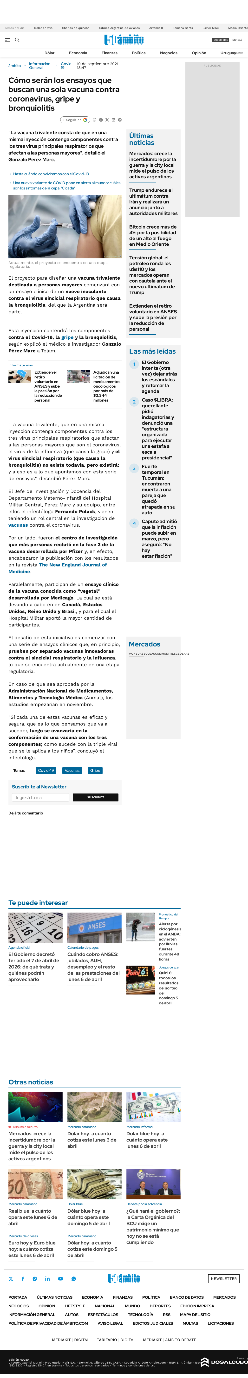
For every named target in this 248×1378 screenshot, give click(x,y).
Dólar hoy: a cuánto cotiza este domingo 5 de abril (92, 1249)
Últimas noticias (54, 1297)
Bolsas (149, 653)
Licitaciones (221, 1323)
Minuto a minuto (25, 1127)
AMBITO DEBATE (169, 1340)
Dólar (50, 52)
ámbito (14, 66)
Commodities (165, 653)
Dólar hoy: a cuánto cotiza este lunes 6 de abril (92, 1139)
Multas (190, 1323)
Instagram (35, 1279)
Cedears (182, 653)
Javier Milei (211, 28)
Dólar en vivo (43, 28)
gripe (67, 337)
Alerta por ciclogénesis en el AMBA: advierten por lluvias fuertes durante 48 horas (170, 941)
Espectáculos (103, 1314)
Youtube (60, 1279)
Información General (39, 66)
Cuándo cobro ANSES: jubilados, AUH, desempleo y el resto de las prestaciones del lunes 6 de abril (93, 966)
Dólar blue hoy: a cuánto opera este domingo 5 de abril (88, 1217)
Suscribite (95, 797)
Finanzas (109, 52)
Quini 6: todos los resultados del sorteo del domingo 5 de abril (168, 988)
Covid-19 (67, 66)
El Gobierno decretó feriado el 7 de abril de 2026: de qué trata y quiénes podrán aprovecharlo (33, 966)
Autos (71, 1314)
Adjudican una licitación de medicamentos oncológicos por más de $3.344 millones (106, 386)
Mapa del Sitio (195, 1314)
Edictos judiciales (153, 1323)
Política (139, 52)
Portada (17, 1297)
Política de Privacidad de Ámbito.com (48, 1323)
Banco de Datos (187, 1297)
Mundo (132, 1306)
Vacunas (72, 770)
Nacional (105, 1306)
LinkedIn (47, 1279)
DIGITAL (71, 1340)
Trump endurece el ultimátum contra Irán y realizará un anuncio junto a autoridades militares (153, 201)
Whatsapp (74, 1279)
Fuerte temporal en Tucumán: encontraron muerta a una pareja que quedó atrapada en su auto (159, 489)
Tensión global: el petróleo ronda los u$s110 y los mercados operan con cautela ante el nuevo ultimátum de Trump (152, 275)
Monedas (136, 653)
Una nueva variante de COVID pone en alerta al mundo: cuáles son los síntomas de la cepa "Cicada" (66, 185)
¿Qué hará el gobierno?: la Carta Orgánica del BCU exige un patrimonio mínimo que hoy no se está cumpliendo (153, 1226)
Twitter (10, 1279)
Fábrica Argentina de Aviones (119, 28)
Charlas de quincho (75, 28)
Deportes (160, 1306)
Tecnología (140, 1314)
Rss (166, 1314)
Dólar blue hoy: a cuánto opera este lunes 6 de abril (147, 1139)
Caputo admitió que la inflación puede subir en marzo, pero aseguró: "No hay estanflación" (159, 538)
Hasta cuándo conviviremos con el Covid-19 (51, 173)
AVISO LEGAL (110, 1323)
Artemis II (156, 28)
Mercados (224, 1297)
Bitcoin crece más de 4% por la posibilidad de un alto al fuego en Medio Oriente (153, 235)
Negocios (168, 52)
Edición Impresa (197, 1306)
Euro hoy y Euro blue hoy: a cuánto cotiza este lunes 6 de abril (32, 1249)
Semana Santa (183, 28)
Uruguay (228, 52)
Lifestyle (75, 1306)
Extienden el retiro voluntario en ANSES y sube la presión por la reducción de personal (48, 386)
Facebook (23, 1279)
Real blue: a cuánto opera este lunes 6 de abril (32, 1217)
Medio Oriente (238, 28)
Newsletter (237, 52)
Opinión (199, 52)
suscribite (221, 40)
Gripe (95, 770)
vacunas (18, 525)
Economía (78, 52)
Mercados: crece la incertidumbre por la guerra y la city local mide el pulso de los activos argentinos (152, 165)
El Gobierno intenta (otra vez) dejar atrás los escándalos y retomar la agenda (159, 376)
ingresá (237, 40)
